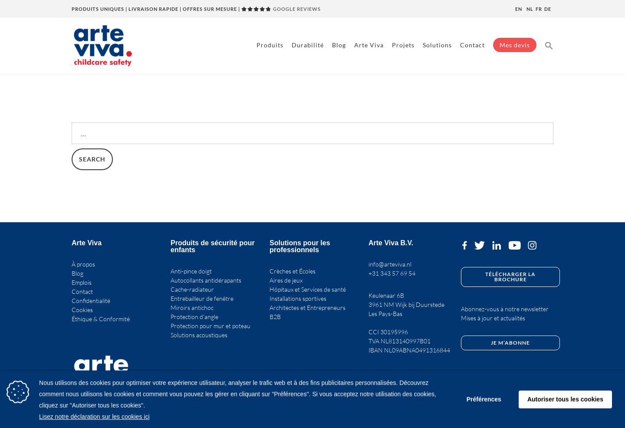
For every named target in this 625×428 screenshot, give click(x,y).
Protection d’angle (194, 316)
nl (529, 9)
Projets (403, 45)
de (547, 9)
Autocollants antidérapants (206, 280)
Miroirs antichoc (192, 307)
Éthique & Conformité (101, 319)
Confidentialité (91, 300)
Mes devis (515, 45)
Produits (270, 45)
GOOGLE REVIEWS (281, 9)
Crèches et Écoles (293, 271)
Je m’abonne (510, 342)
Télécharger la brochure (510, 277)
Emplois (82, 282)
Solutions (437, 45)
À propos (83, 264)
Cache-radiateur (192, 289)
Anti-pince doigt (191, 271)
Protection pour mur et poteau (210, 325)
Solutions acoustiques (199, 335)
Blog (339, 45)
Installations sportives (298, 298)
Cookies (82, 309)
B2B (275, 316)
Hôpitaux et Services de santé (308, 289)
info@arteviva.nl (389, 264)
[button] (549, 45)
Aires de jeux (286, 280)
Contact (472, 45)
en (518, 9)
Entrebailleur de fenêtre (202, 298)
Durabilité (308, 45)
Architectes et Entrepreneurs (307, 307)
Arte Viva (369, 45)
